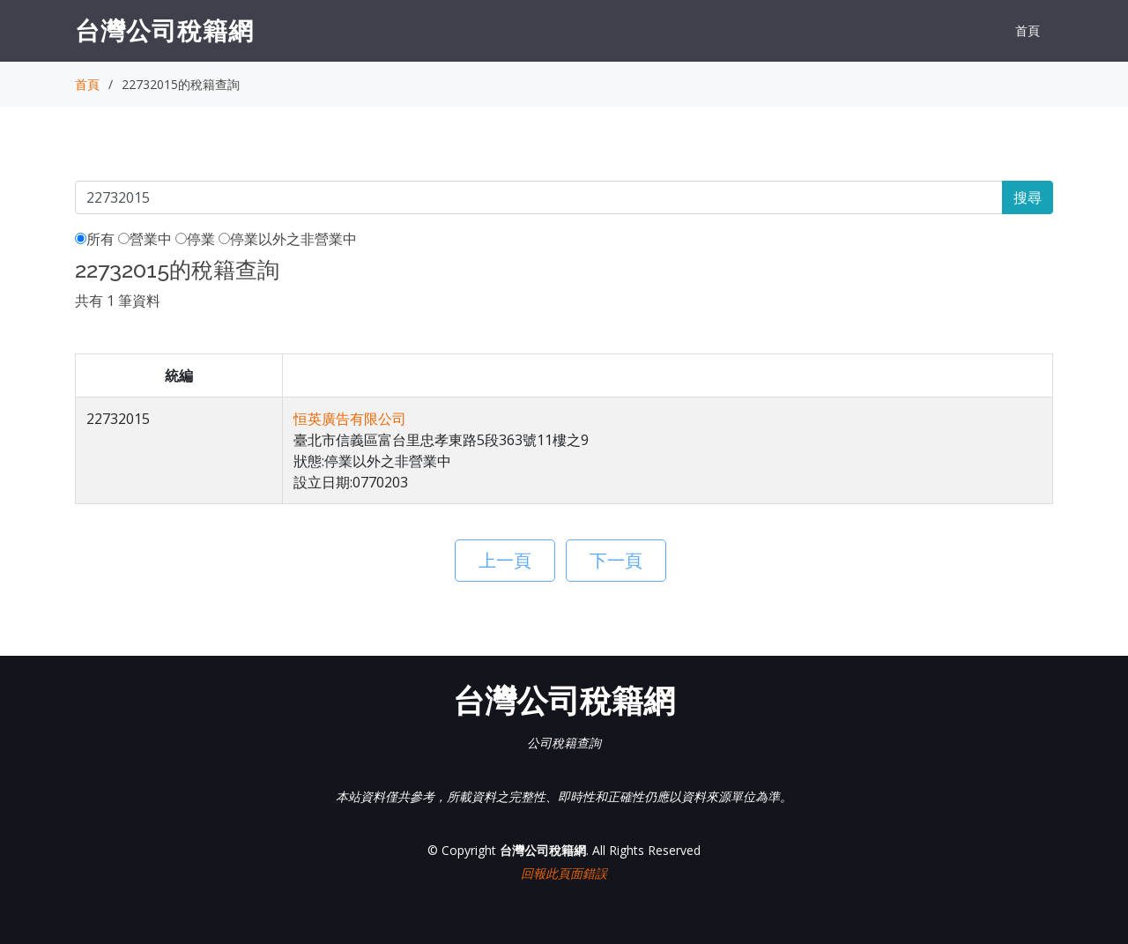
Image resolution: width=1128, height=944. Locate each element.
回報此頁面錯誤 (564, 873)
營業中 (145, 239)
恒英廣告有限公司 (349, 418)
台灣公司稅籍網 (164, 30)
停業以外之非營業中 (288, 239)
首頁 (1027, 30)
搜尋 (1027, 197)
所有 (95, 239)
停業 (195, 239)
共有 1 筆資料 (117, 300)
